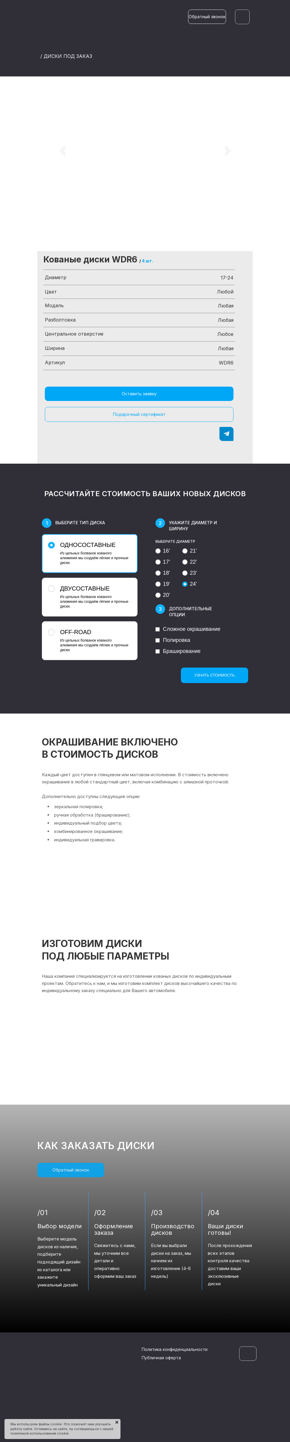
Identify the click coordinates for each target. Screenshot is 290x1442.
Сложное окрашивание (187, 629)
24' (189, 584)
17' (162, 562)
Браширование (178, 651)
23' (189, 573)
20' (162, 595)
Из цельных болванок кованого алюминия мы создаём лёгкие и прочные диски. (89, 553)
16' (162, 551)
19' (162, 584)
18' (162, 573)
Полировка (172, 640)
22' (189, 562)
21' (189, 551)
